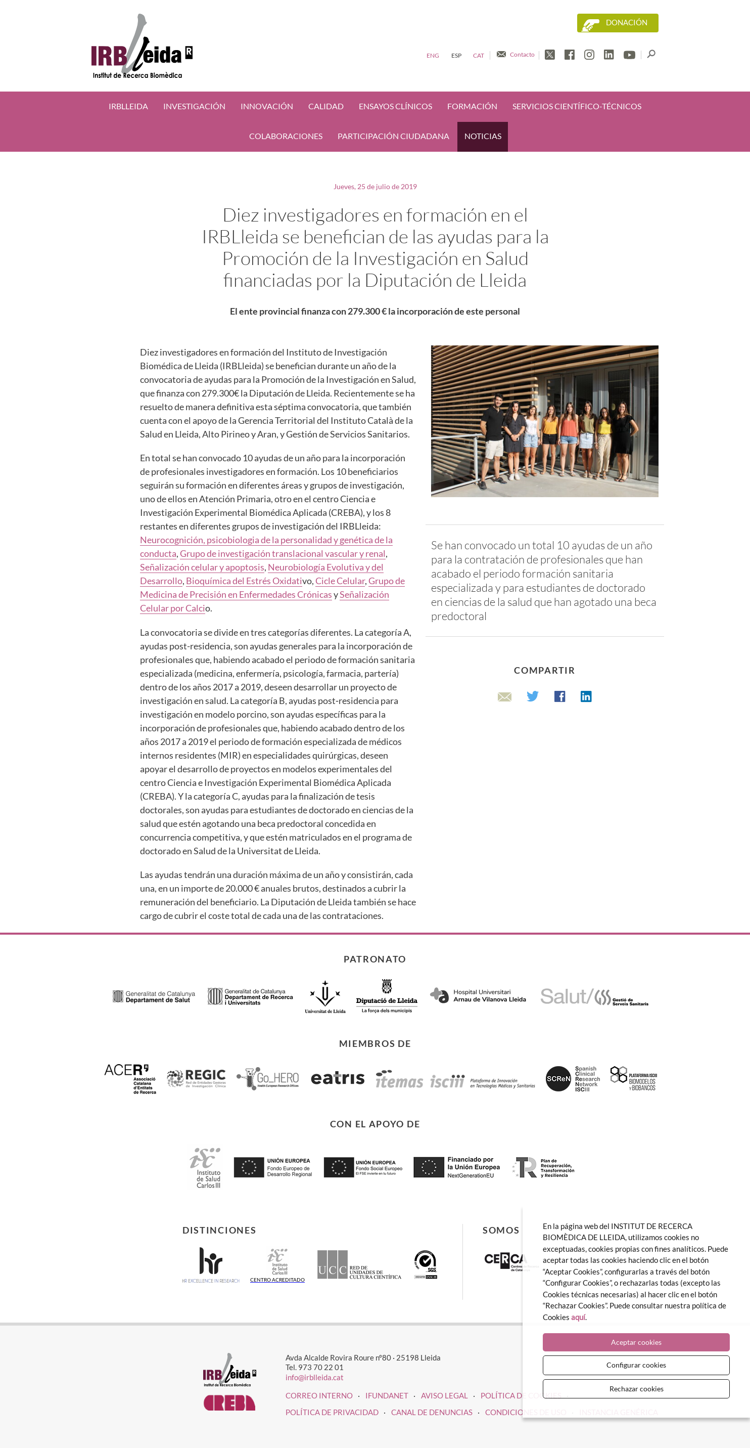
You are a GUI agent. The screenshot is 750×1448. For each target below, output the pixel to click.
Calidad (326, 106)
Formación (472, 106)
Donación (626, 22)
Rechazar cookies (637, 1388)
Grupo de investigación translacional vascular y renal (283, 553)
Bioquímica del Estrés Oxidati (244, 580)
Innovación (267, 106)
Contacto (522, 54)
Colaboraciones (285, 136)
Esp (456, 55)
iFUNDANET (386, 1395)
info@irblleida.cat (315, 1377)
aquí (578, 1317)
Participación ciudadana (393, 136)
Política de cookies (521, 1395)
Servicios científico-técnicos (576, 106)
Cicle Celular (340, 580)
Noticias (482, 136)
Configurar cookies (636, 1365)
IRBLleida (128, 106)
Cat (478, 55)
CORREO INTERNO (319, 1395)
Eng (433, 55)
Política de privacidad (332, 1412)
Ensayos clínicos (395, 106)
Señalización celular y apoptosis (202, 567)
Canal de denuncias (432, 1412)
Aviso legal (444, 1395)
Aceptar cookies (636, 1342)
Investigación (194, 106)
